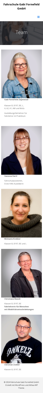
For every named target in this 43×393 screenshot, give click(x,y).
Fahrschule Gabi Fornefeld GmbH (21, 6)
